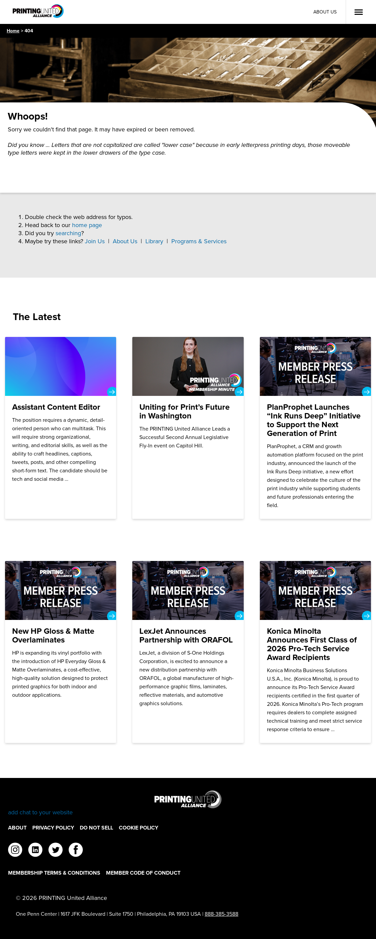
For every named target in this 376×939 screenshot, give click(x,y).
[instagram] (15, 851)
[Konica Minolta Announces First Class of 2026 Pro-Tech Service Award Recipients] (315, 652)
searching (68, 233)
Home (13, 30)
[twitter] (55, 851)
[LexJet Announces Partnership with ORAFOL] (188, 652)
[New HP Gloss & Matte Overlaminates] (60, 652)
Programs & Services (199, 241)
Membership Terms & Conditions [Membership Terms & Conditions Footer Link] (54, 873)
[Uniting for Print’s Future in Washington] (188, 428)
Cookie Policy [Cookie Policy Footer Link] (138, 828)
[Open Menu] (358, 12)
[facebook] (76, 851)
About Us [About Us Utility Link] (325, 12)
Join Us (95, 241)
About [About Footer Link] (17, 828)
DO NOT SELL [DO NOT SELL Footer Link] (96, 828)
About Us (125, 241)
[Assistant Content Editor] (60, 428)
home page (87, 225)
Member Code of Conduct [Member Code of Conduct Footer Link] (143, 873)
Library (154, 241)
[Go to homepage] (188, 803)
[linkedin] (35, 851)
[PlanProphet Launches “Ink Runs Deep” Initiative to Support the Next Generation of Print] (315, 428)
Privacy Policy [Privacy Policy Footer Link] (53, 828)
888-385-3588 (221, 914)
